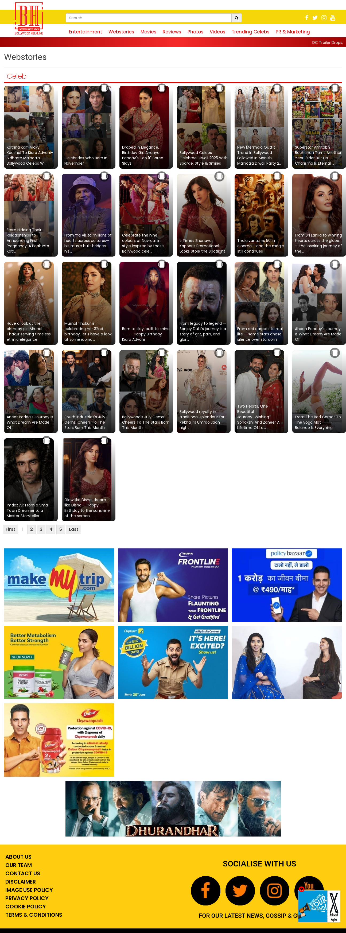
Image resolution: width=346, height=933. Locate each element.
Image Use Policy (28, 890)
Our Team (18, 865)
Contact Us (22, 873)
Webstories (121, 32)
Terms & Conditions (33, 915)
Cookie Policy (25, 906)
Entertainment (85, 32)
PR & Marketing (293, 32)
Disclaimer (20, 881)
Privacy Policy (26, 898)
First (10, 529)
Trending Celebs (250, 32)
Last (73, 529)
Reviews (172, 32)
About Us (18, 857)
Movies (148, 32)
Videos (217, 32)
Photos (195, 32)
